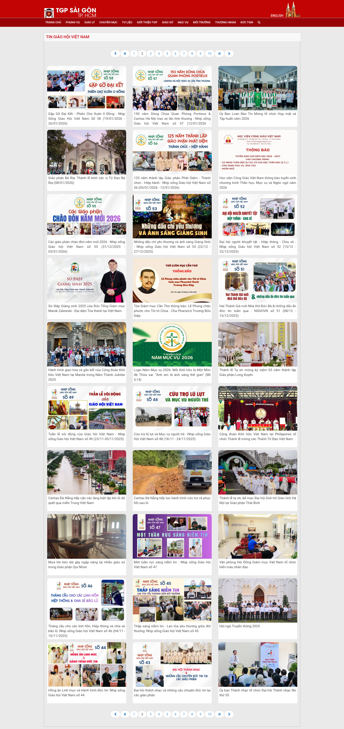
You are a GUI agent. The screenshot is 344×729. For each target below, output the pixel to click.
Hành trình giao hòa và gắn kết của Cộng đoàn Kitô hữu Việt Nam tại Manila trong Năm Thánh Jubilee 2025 (86, 375)
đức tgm (246, 22)
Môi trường (202, 22)
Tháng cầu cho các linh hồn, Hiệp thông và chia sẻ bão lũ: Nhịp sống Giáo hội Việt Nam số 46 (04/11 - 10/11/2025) (86, 631)
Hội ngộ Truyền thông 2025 (239, 626)
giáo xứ (167, 22)
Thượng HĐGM (225, 22)
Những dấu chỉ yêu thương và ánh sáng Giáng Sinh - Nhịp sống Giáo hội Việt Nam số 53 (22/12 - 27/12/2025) (172, 247)
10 (209, 53)
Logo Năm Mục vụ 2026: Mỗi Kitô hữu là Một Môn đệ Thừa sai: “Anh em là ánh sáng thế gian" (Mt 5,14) (172, 375)
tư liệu (127, 22)
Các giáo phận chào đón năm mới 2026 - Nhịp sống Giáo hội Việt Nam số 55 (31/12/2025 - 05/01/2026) (86, 247)
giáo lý (89, 22)
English (277, 15)
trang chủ (53, 22)
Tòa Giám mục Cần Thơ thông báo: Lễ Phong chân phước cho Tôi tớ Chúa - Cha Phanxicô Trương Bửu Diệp (172, 311)
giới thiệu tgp (147, 22)
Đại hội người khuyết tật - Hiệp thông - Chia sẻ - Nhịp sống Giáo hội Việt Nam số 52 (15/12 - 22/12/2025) (257, 247)
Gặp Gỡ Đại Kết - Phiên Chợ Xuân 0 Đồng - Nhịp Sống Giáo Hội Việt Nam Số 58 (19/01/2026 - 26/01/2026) (86, 118)
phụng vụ (73, 22)
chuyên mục (108, 22)
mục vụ (183, 22)
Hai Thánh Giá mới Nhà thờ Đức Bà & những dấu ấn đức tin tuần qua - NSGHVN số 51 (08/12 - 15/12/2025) (257, 311)
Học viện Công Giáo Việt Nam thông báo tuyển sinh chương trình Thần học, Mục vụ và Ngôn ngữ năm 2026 (257, 183)
